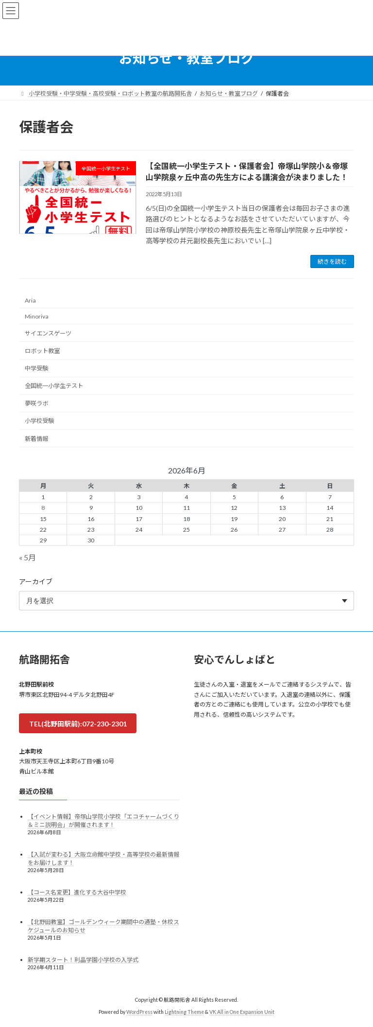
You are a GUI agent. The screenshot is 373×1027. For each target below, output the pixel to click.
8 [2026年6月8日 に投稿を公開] (43, 508)
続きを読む (332, 261)
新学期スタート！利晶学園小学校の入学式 (83, 959)
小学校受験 (39, 421)
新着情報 (36, 438)
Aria (30, 300)
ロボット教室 (42, 350)
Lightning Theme (184, 1012)
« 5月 (27, 557)
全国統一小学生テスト (54, 386)
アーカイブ (35, 581)
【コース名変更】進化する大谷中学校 (77, 892)
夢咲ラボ (36, 403)
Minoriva (37, 316)
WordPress (139, 1012)
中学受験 (36, 368)
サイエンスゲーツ (48, 333)
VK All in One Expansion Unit (241, 1012)
